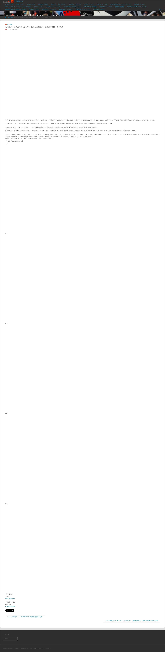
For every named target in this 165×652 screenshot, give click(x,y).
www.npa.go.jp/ (10, 598)
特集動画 (10, 17)
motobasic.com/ (10, 606)
